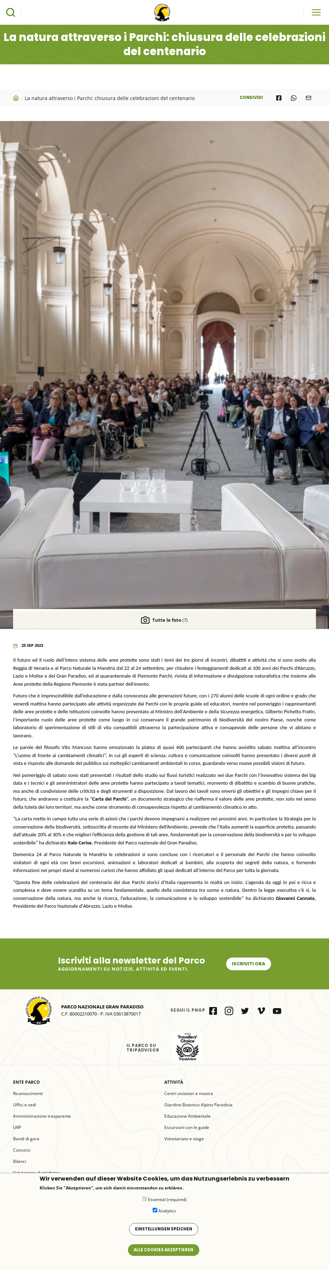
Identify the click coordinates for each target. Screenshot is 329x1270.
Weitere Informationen (206, 1188)
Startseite (16, 97)
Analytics (167, 1211)
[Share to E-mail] (308, 98)
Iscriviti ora (248, 963)
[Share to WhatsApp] (293, 98)
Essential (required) (167, 1199)
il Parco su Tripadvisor (187, 1047)
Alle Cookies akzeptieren (163, 1250)
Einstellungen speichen (163, 1229)
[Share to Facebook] (279, 98)
